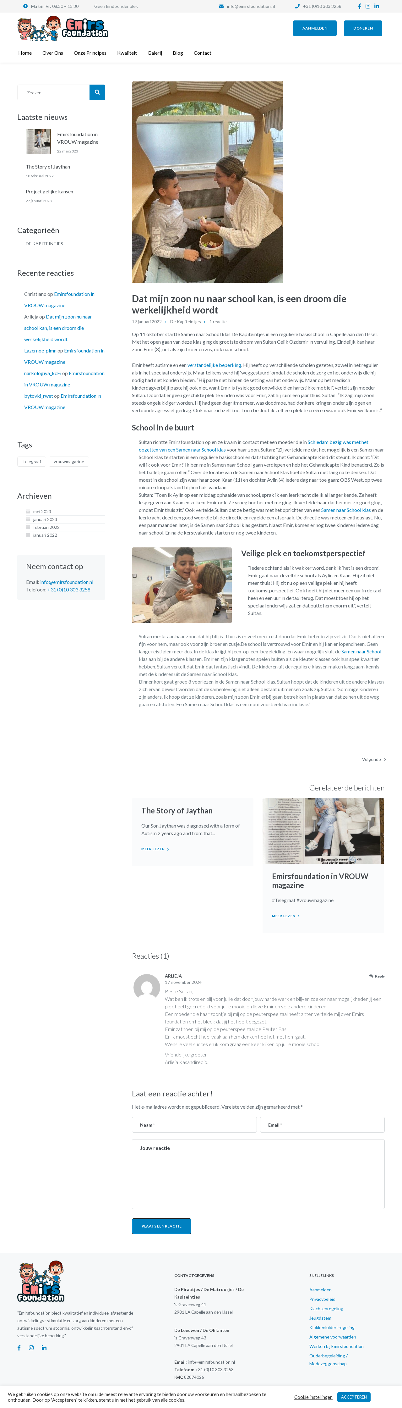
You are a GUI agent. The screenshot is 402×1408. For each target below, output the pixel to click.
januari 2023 (45, 519)
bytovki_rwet (38, 396)
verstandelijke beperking (214, 365)
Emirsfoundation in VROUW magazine (320, 881)
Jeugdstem (320, 1318)
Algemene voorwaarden (332, 1336)
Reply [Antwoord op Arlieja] (380, 976)
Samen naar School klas (346, 510)
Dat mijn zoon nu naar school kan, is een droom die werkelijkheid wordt (58, 327)
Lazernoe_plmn (40, 350)
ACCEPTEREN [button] (354, 1397)
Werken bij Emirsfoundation (336, 1346)
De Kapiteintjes (185, 321)
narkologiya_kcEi (42, 373)
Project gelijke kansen (49, 191)
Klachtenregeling (326, 1308)
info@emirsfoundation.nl (251, 6)
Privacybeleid (322, 1299)
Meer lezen (153, 849)
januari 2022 (45, 535)
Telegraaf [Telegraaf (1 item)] (31, 461)
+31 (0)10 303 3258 (322, 6)
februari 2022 (46, 527)
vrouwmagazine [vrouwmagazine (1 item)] (69, 461)
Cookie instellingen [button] (313, 1397)
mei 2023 (42, 511)
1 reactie (218, 321)
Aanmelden (320, 1289)
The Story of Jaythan (177, 810)
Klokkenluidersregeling (332, 1327)
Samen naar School (361, 651)
